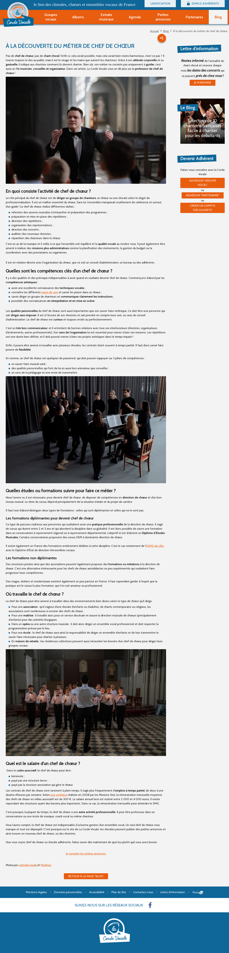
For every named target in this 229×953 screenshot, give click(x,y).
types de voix (49, 292)
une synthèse (58, 795)
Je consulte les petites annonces (86, 853)
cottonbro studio (28, 865)
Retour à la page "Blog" (86, 876)
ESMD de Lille (155, 546)
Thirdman (45, 865)
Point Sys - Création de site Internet (198, 892)
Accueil (154, 31)
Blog (166, 31)
